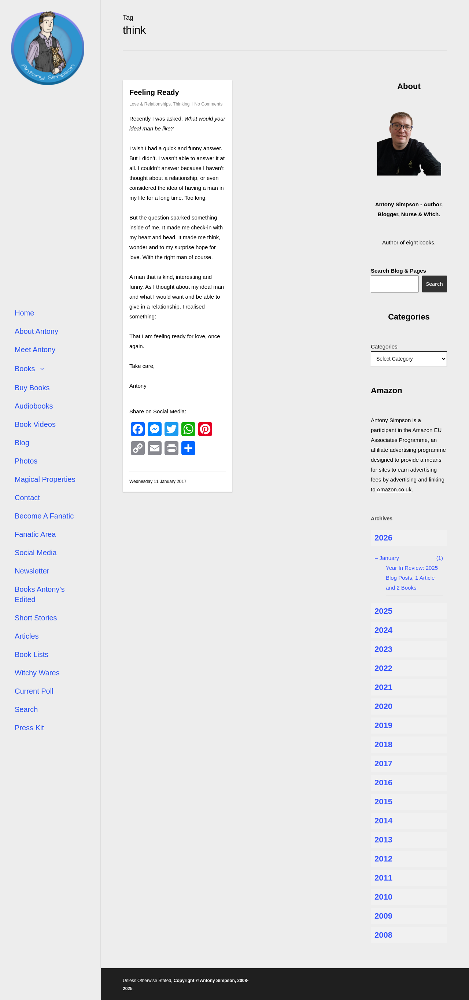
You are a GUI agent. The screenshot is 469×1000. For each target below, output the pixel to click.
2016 (383, 782)
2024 (383, 630)
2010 (383, 896)
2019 (383, 725)
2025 (383, 611)
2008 (383, 935)
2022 (383, 668)
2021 (383, 687)
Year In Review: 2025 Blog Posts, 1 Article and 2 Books (412, 578)
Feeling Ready (154, 92)
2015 (383, 801)
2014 (383, 820)
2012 (383, 858)
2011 (383, 877)
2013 (383, 839)
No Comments (209, 104)
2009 (383, 915)
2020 (383, 706)
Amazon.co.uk (394, 489)
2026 (383, 537)
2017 (383, 763)
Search (434, 283)
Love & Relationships (150, 104)
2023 (383, 649)
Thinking (181, 104)
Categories (384, 346)
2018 (383, 744)
